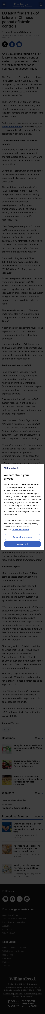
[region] (22, 507)
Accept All (22, 544)
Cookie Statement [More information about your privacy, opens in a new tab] (20, 529)
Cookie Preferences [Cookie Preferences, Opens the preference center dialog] (22, 537)
